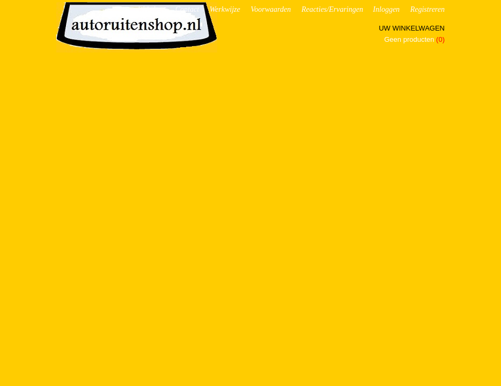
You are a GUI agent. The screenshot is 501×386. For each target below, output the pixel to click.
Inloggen (386, 9)
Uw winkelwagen (412, 28)
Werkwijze (225, 9)
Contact (187, 9)
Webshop (151, 9)
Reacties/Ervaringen (332, 9)
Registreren (427, 9)
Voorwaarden (271, 9)
